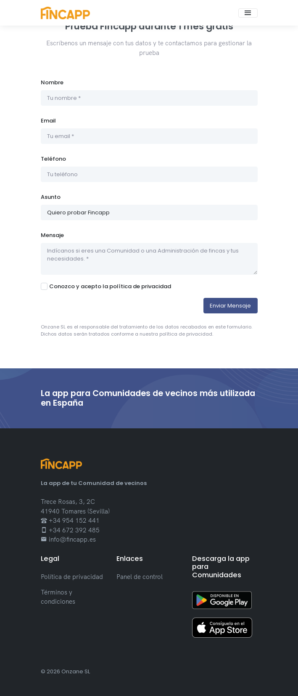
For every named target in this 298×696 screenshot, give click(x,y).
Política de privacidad (72, 577)
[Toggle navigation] (248, 13)
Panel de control (139, 577)
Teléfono (53, 159)
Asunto (51, 197)
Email (48, 121)
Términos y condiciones (58, 597)
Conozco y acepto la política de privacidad (110, 286)
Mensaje (52, 235)
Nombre (52, 82)
